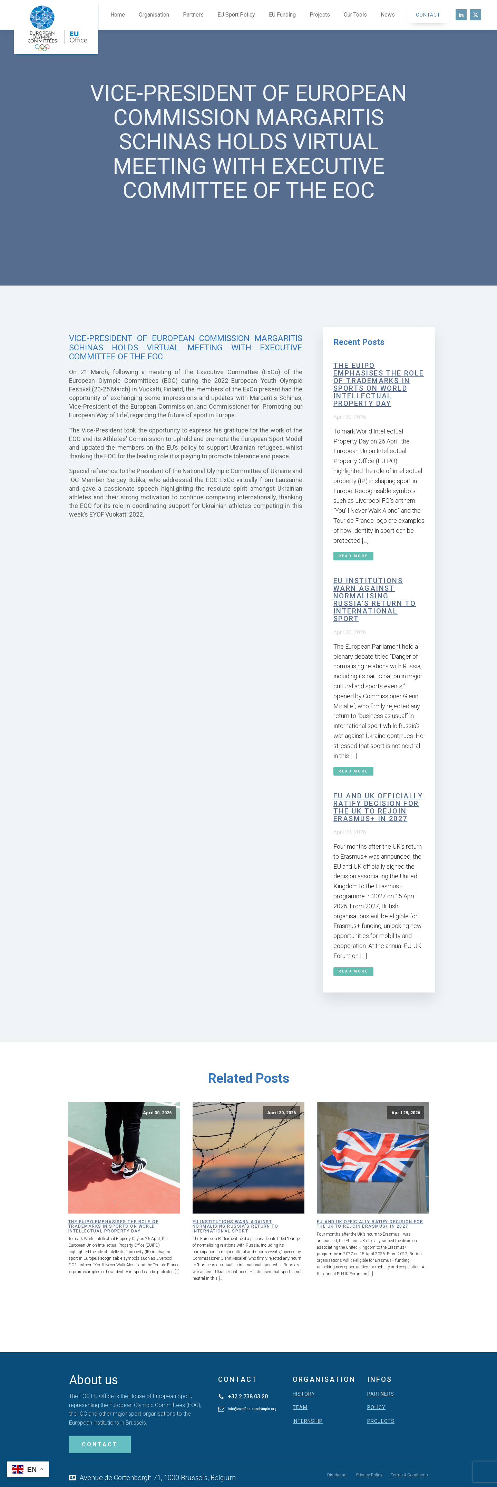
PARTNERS (380, 1394)
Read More (353, 556)
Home (117, 14)
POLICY (376, 1407)
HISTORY (304, 1394)
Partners (193, 14)
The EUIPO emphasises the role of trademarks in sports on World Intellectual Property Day (378, 384)
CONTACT (100, 1444)
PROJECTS (380, 1421)
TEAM (300, 1407)
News (388, 14)
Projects (320, 14)
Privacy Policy (369, 1475)
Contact (428, 15)
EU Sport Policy (236, 14)
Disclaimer (337, 1475)
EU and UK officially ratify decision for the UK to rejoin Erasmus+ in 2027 (378, 807)
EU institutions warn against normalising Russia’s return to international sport (374, 599)
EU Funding (282, 14)
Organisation (154, 14)
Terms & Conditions (409, 1475)
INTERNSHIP (308, 1421)
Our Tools (355, 14)
